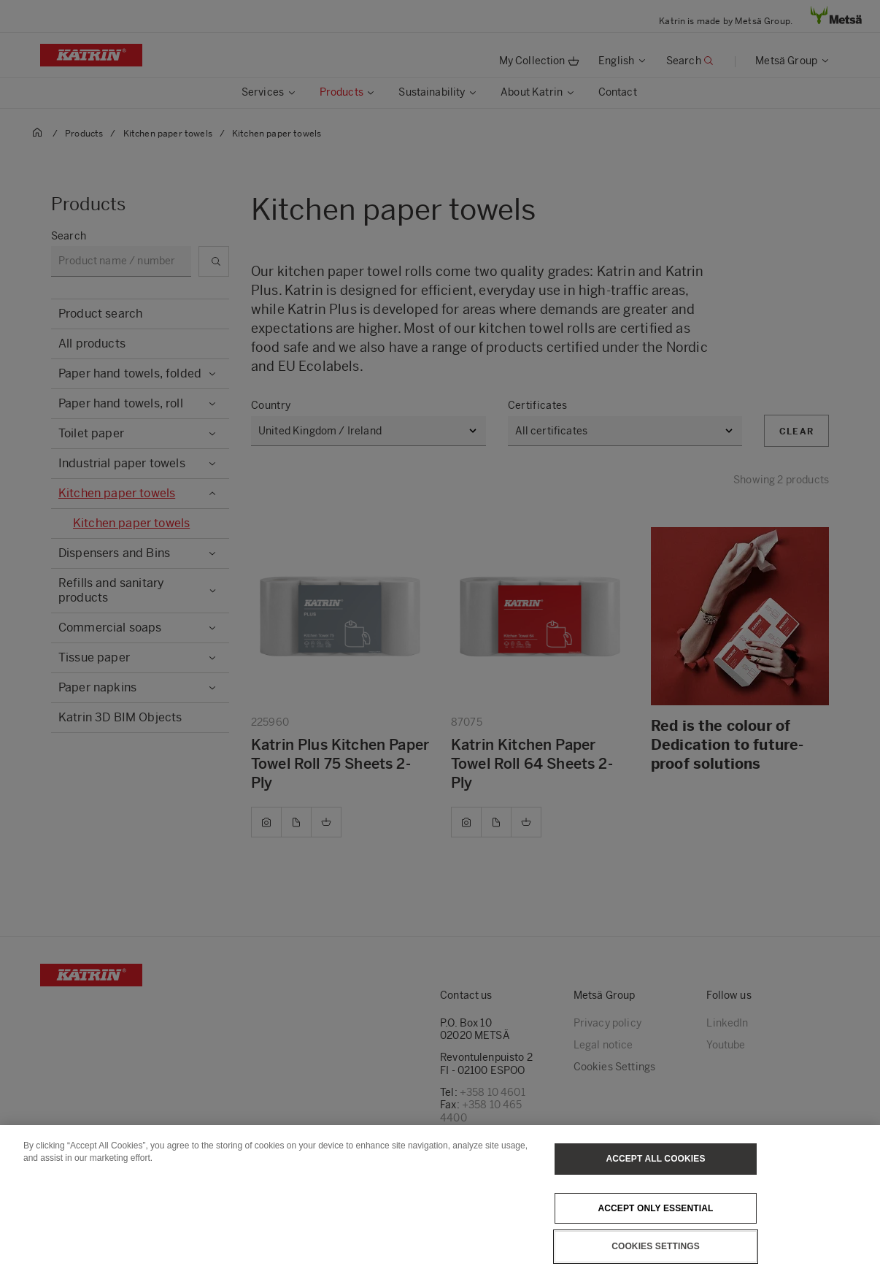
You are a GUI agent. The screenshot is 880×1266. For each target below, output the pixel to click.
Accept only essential (656, 1224)
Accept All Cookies (655, 1174)
